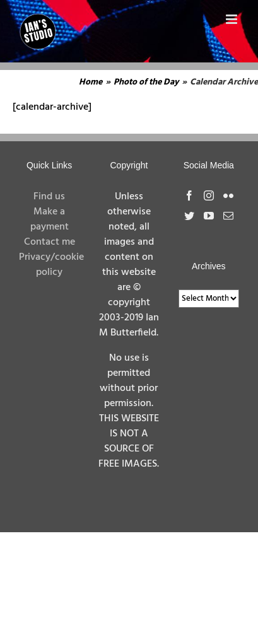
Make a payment (49, 219)
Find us (49, 197)
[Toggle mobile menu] (232, 19)
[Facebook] (189, 195)
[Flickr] (228, 195)
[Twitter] (189, 216)
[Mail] (228, 216)
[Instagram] (209, 195)
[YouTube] (209, 216)
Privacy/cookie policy (51, 265)
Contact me (49, 242)
